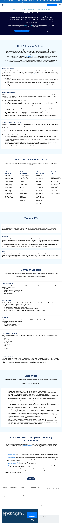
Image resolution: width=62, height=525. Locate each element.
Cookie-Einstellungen (50, 516)
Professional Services (33, 503)
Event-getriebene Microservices (12, 500)
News (39, 499)
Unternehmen (40, 490)
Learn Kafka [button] (31, 478)
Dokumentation (34, 495)
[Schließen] (36, 510)
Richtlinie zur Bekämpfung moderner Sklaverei (38, 516)
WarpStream (5, 496)
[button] (31, 78)
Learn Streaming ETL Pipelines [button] (22, 30)
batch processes (37, 74)
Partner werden (41, 503)
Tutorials (32, 497)
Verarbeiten (5, 502)
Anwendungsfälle (13, 487)
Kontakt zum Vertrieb (54, 0)
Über (39, 487)
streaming (35, 471)
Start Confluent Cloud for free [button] (39, 30)
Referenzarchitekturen (13, 492)
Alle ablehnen (32, 516)
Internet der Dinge (12, 506)
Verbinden (5, 500)
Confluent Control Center (13, 463)
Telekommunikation (24, 497)
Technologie (22, 503)
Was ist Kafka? (33, 490)
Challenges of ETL (31, 37)
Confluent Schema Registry (13, 462)
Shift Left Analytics (12, 494)
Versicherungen (23, 501)
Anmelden (45, 0)
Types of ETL (22, 37)
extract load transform (29, 56)
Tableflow (5, 506)
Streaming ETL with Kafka (44, 37)
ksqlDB (8, 465)
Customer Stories (12, 490)
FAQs (39, 501)
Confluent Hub (6, 508)
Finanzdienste (22, 490)
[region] (20, 516)
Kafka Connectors (11, 454)
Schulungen (33, 501)
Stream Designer (11, 468)
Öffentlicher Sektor (23, 499)
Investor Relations (41, 496)
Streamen (5, 498)
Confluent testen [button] (52, 4)
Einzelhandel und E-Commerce (24, 492)
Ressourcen (33, 487)
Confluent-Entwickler (33, 492)
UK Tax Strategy (41, 508)
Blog (38, 497)
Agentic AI (11, 497)
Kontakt (39, 492)
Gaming (21, 504)
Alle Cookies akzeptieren (31, 513)
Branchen (22, 487)
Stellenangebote (41, 494)
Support (32, 499)
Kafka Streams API (11, 457)
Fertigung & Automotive (24, 495)
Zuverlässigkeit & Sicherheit (41, 506)
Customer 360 (12, 504)
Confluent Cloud (5, 490)
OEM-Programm (34, 508)
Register (23, 2)
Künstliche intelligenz (13, 496)
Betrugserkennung (13, 503)
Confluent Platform (5, 493)
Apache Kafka (28, 25)
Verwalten (5, 504)
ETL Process (14, 37)
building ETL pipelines (27, 445)
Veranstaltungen (34, 506)
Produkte (5, 487)
